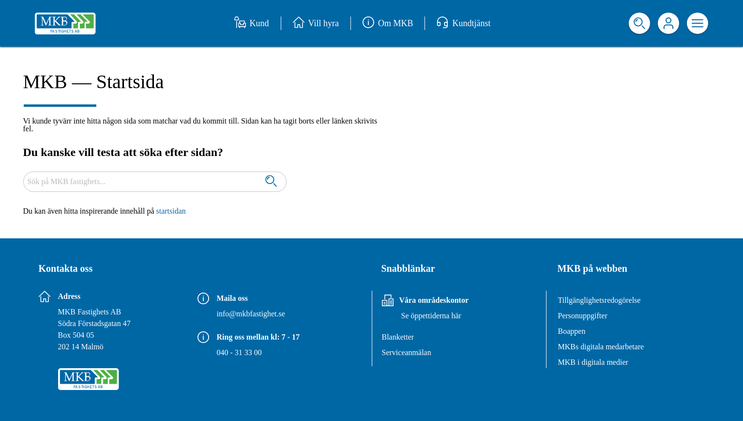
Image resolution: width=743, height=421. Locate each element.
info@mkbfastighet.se (251, 314)
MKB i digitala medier (593, 362)
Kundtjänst (463, 23)
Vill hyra (316, 23)
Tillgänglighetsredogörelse (599, 300)
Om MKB (388, 23)
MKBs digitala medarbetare (601, 347)
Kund (251, 23)
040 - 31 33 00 (239, 352)
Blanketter (398, 337)
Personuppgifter (582, 316)
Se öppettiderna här (431, 316)
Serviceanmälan (406, 352)
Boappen (572, 331)
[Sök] (271, 181)
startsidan (171, 211)
